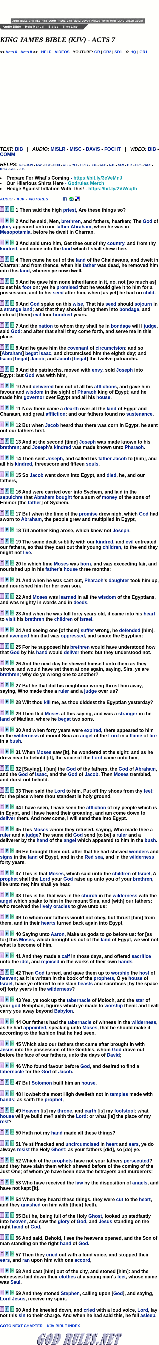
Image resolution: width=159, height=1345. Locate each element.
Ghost (58, 1149)
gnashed (31, 1204)
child (148, 292)
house (103, 397)
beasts (85, 983)
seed (58, 292)
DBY (47, 165)
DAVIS (93, 149)
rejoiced (50, 961)
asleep (148, 1315)
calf (65, 956)
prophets (104, 978)
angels (140, 1182)
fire (153, 735)
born (85, 563)
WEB (102, 165)
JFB (21, 169)
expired (92, 730)
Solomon (42, 1082)
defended (129, 630)
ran (26, 1260)
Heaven (30, 1110)
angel (86, 735)
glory (6, 226)
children (112, 547)
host (144, 972)
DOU (56, 165)
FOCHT (112, 149)
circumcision (110, 348)
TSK (130, 165)
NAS (112, 165)
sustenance (139, 414)
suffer (87, 630)
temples (119, 1094)
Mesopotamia (15, 232)
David (113, 1055)
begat (31, 353)
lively (46, 906)
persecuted (136, 1160)
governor (34, 397)
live (27, 552)
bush (15, 741)
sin (21, 1315)
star (139, 1000)
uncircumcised (82, 1144)
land (67, 248)
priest (69, 210)
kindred (8, 248)
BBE (93, 165)
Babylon (63, 1011)
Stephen (70, 1293)
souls (92, 463)
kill (47, 702)
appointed (34, 1027)
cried (52, 1254)
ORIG (84, 165)
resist (23, 1149)
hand (41, 652)
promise (88, 513)
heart (149, 613)
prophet (9, 879)
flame (136, 735)
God (147, 221)
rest (4, 1121)
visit (11, 619)
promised (67, 287)
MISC (76, 149)
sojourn (143, 304)
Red (89, 857)
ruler (63, 691)
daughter (119, 580)
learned (67, 597)
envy (97, 370)
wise (78, 304)
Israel (86, 619)
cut (119, 1199)
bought (64, 497)
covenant (77, 348)
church (89, 895)
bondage (129, 309)
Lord (113, 735)
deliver (71, 652)
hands (125, 961)
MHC (3, 169)
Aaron (57, 934)
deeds (80, 602)
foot (26, 287)
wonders (139, 851)
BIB (19, 149)
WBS (66, 165)
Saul (15, 1282)
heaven (8, 978)
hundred (62, 314)
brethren (71, 221)
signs (6, 857)
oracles (61, 906)
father (62, 226)
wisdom (35, 392)
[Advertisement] (81, 9)
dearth (71, 408)
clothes (67, 1276)
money (110, 497)
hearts (48, 923)
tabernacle (79, 1000)
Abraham (81, 226)
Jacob (37, 358)
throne (64, 1110)
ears (134, 1144)
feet (148, 791)
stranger (127, 713)
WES (147, 165)
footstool (124, 1110)
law (79, 1182)
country (115, 243)
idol (24, 961)
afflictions (105, 386)
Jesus (6, 1049)
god (16, 1005)
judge (150, 326)
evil (37, 314)
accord (82, 1260)
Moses (61, 563)
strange (12, 309)
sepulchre (11, 497)
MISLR (58, 149)
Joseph (124, 370)
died (111, 475)
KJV (30, 165)
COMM (7, 154)
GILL (13, 169)
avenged (19, 635)
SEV (121, 165)
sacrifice (141, 956)
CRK (138, 165)
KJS (21, 165)
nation (45, 326)
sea (99, 857)
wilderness (26, 735)
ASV (38, 165)
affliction (56, 414)
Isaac (45, 353)
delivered (43, 386)
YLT (75, 165)
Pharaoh (87, 392)
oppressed (73, 635)
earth (90, 1110)
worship (120, 972)
